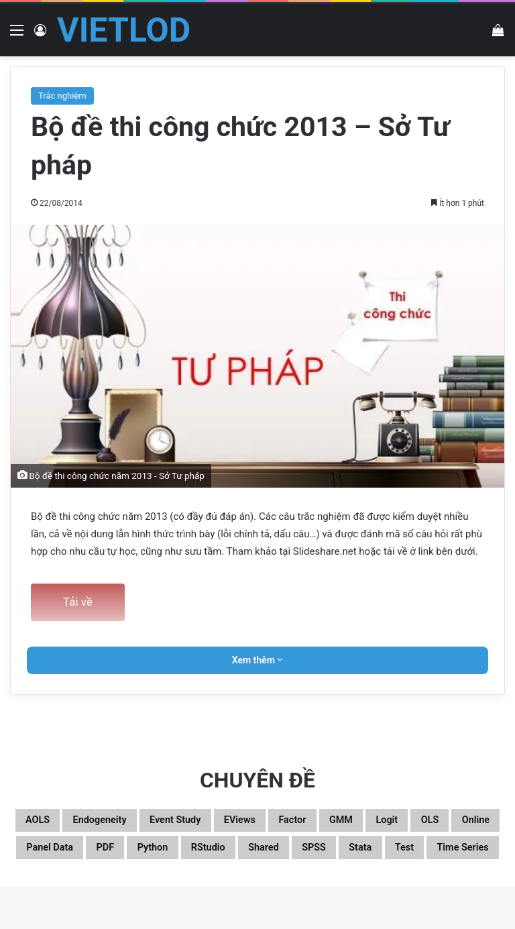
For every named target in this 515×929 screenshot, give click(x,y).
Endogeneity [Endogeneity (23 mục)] (141, 823)
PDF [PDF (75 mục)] (318, 855)
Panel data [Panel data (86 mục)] (247, 855)
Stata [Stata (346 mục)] (246, 887)
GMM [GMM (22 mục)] (455, 823)
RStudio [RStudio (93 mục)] (451, 855)
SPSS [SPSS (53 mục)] (186, 887)
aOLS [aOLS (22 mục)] (60, 823)
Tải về (78, 601)
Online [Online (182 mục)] (169, 855)
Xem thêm (258, 660)
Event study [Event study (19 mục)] (240, 823)
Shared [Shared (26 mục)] (122, 887)
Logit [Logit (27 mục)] (55, 855)
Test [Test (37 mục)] (302, 887)
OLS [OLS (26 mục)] (110, 855)
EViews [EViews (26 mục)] (325, 823)
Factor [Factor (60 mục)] (393, 823)
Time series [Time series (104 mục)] (378, 887)
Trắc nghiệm (62, 96)
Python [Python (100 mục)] (379, 855)
